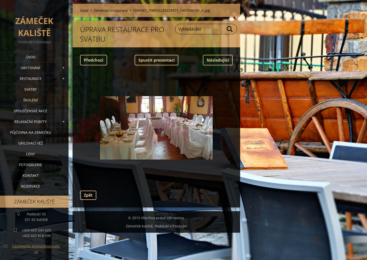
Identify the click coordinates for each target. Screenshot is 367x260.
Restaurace (31, 78)
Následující (218, 60)
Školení (30, 100)
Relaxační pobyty (30, 121)
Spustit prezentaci (156, 60)
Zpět (88, 195)
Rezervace (30, 186)
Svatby (30, 89)
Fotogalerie (30, 164)
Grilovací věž (30, 143)
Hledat (230, 29)
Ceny (30, 154)
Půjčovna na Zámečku (30, 132)
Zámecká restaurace (111, 10)
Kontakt (31, 175)
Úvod (31, 57)
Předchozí (93, 60)
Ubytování (30, 67)
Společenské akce (30, 110)
